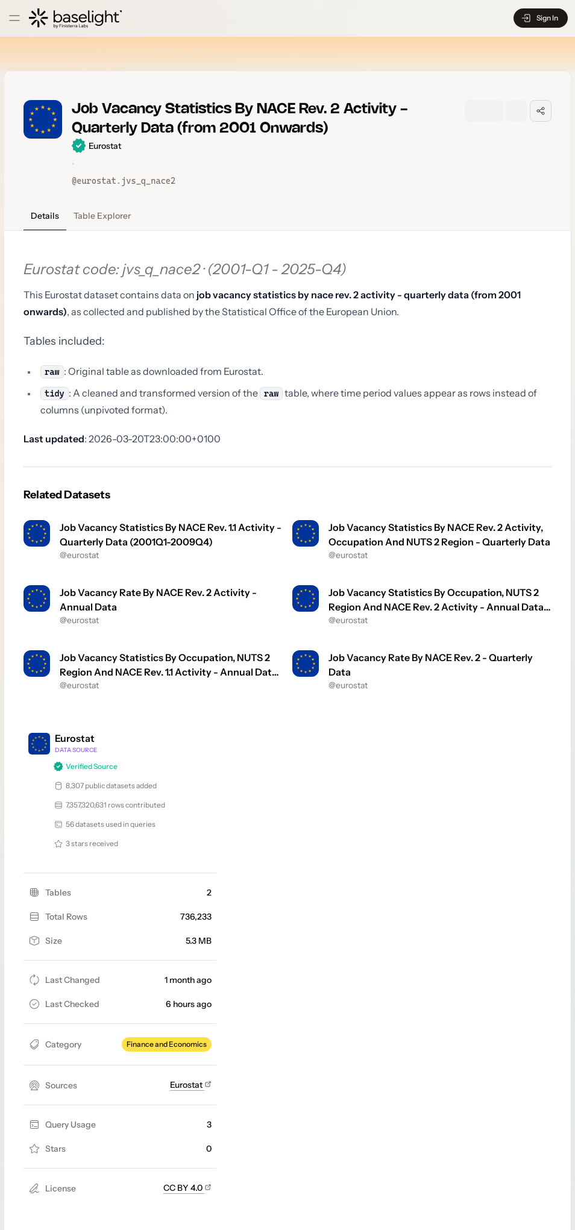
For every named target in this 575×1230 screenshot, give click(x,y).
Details (45, 215)
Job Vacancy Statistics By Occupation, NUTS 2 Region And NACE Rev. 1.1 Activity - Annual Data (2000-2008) (168, 671)
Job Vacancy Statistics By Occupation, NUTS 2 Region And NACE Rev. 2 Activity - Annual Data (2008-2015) (436, 606)
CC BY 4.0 (187, 1187)
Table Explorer (102, 215)
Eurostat (191, 1084)
